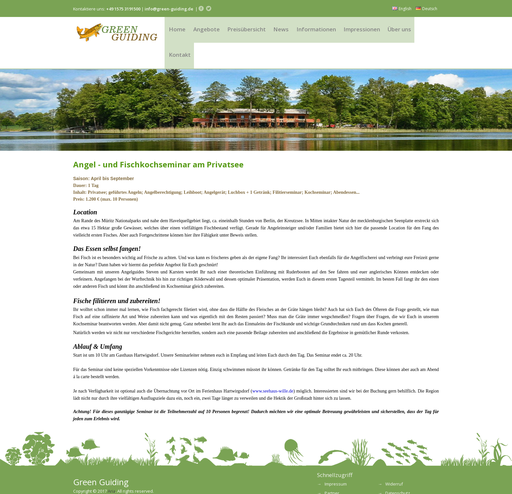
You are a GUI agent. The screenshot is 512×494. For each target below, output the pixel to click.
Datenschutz (397, 472)
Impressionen (358, 31)
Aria (111, 469)
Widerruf (394, 462)
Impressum (336, 462)
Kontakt (424, 31)
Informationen (314, 31)
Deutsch (426, 8)
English (401, 8)
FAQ (389, 481)
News (280, 31)
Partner (332, 472)
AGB (329, 481)
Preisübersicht (247, 31)
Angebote (208, 31)
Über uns (394, 31)
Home (179, 31)
